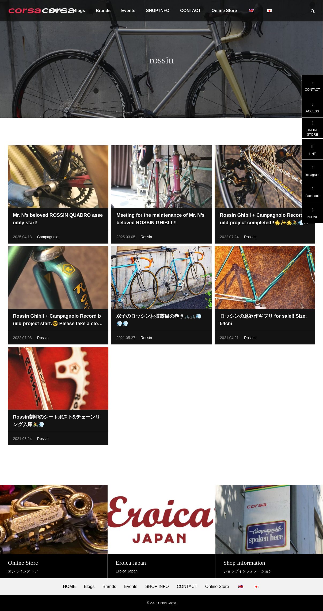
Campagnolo (47, 238)
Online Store (224, 10)
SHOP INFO (158, 10)
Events (128, 10)
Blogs (89, 587)
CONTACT (190, 10)
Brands (103, 10)
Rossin (146, 238)
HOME (69, 587)
